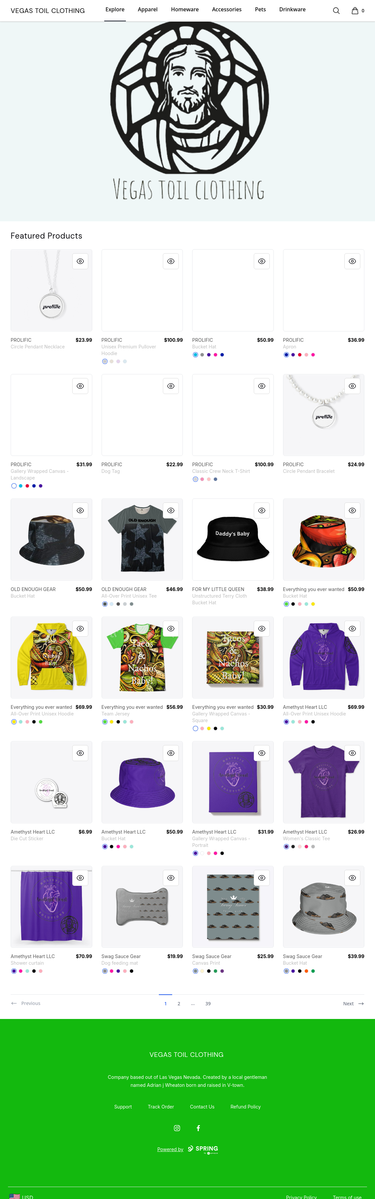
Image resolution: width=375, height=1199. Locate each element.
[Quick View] (80, 261)
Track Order (161, 1106)
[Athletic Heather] (105, 361)
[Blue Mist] (125, 361)
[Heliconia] (306, 847)
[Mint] (306, 604)
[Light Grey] (125, 604)
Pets (260, 9)
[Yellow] (313, 604)
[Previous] (25, 1001)
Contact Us (202, 1106)
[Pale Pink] (209, 479)
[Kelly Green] (313, 971)
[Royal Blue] (222, 355)
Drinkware (292, 9)
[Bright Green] (286, 604)
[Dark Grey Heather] (105, 604)
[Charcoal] (118, 604)
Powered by (187, 1150)
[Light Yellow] (202, 971)
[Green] (215, 971)
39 (208, 1003)
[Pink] (202, 479)
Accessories (227, 9)
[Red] (300, 355)
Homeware (184, 9)
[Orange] (306, 971)
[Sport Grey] (313, 847)
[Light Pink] (300, 847)
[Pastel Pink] (306, 355)
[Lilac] (118, 361)
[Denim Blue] (215, 479)
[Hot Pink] (215, 355)
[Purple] (286, 847)
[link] (51, 290)
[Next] (353, 1000)
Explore (115, 9)
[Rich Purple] (209, 355)
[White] (14, 486)
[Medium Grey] (202, 355)
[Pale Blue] (112, 604)
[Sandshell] (112, 361)
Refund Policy (245, 1106)
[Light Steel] (195, 479)
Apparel (148, 9)
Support (123, 1106)
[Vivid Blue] (195, 355)
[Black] (293, 604)
